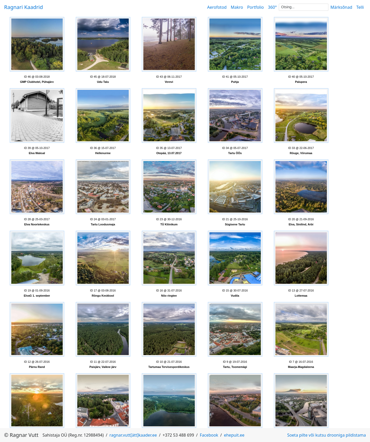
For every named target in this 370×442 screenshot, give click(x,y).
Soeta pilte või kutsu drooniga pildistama (326, 435)
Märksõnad (341, 7)
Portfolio (255, 7)
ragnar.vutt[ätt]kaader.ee (133, 435)
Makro (237, 7)
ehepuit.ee (234, 435)
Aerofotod (217, 7)
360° (272, 7)
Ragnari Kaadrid (23, 7)
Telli (360, 7)
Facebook (209, 435)
